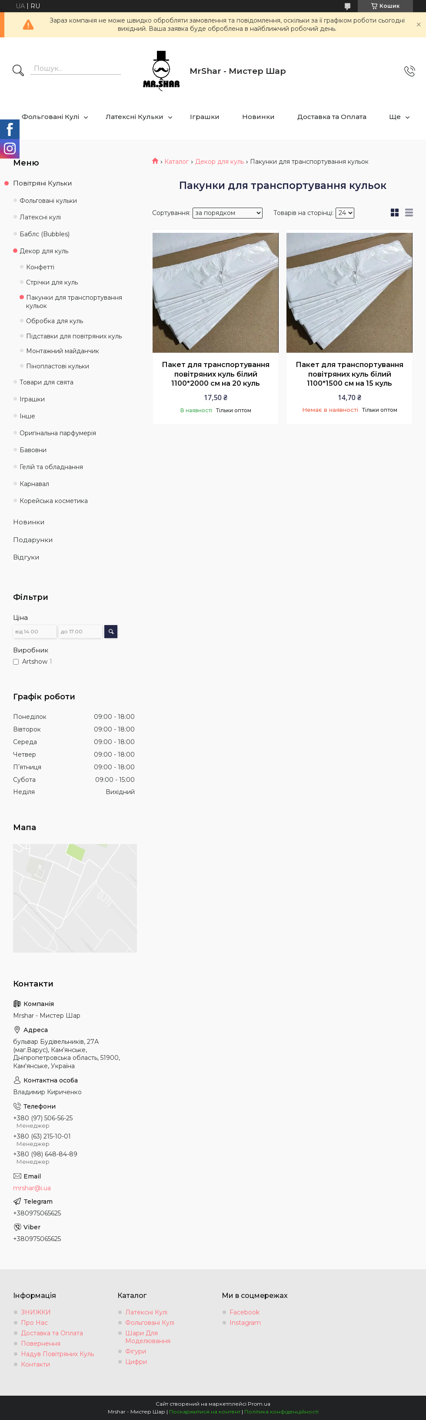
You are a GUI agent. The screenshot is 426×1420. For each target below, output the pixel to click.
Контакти (35, 1364)
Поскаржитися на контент (204, 1411)
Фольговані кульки (48, 201)
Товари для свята (46, 382)
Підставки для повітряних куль (74, 336)
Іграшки (205, 117)
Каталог (176, 162)
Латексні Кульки (134, 117)
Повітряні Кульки (42, 183)
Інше (27, 416)
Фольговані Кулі (50, 117)
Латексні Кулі (146, 1312)
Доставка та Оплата (331, 117)
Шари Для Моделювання (147, 1337)
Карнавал (34, 484)
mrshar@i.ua (32, 1188)
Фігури (135, 1351)
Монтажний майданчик (62, 351)
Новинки (258, 117)
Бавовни (33, 450)
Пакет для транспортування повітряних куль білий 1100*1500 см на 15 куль (349, 374)
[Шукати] (18, 71)
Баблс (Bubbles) (45, 234)
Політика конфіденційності (281, 1411)
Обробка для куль (54, 321)
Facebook (245, 1312)
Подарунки (33, 540)
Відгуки (26, 557)
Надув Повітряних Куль (57, 1354)
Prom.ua (259, 1403)
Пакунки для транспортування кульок (74, 302)
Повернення (40, 1343)
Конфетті (40, 267)
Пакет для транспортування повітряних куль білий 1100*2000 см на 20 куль (216, 374)
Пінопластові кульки (57, 366)
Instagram (245, 1323)
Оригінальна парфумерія (58, 433)
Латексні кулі (40, 217)
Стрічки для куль (52, 282)
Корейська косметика (54, 501)
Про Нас (34, 1323)
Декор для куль (219, 162)
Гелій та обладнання (51, 467)
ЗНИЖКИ (36, 1312)
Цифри (136, 1362)
